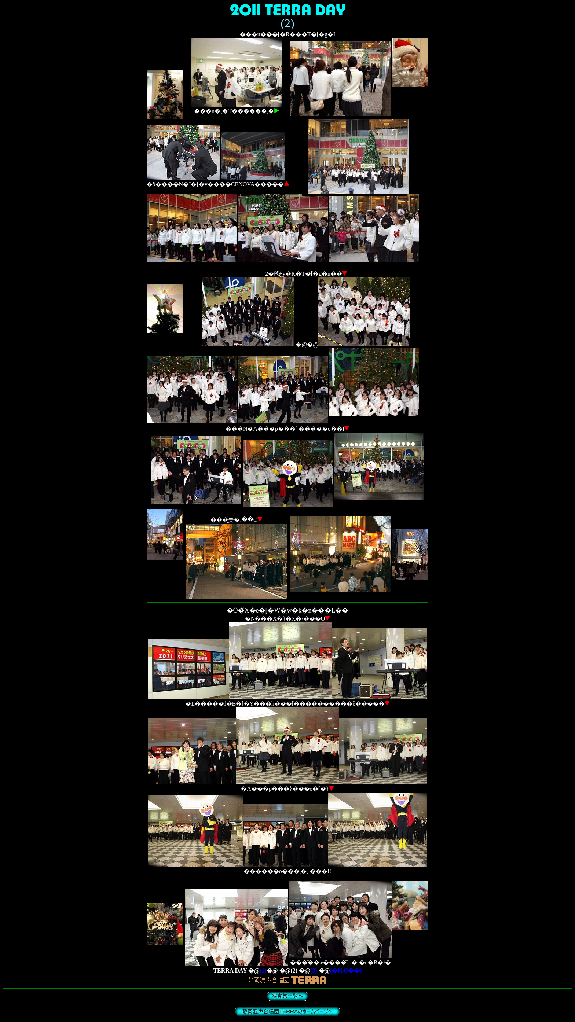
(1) (263, 970)
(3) (313, 970)
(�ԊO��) (346, 970)
